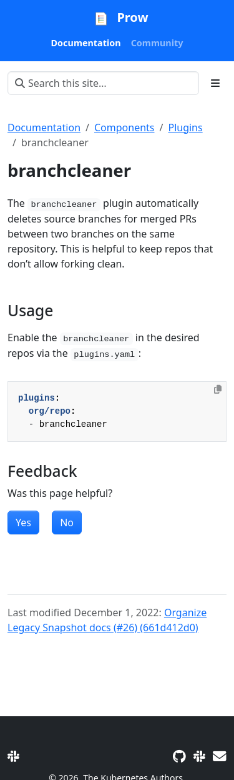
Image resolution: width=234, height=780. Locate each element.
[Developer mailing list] (220, 756)
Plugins (185, 127)
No (67, 522)
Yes (23, 522)
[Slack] (13, 756)
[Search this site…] (103, 83)
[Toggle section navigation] (215, 83)
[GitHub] (179, 756)
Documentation (43, 127)
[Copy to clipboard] (218, 389)
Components (124, 127)
